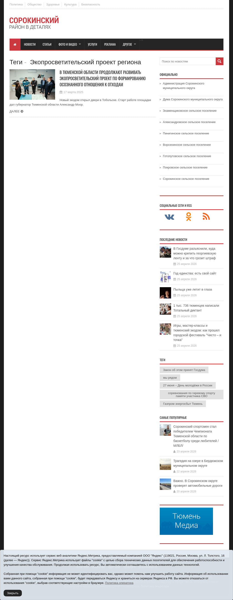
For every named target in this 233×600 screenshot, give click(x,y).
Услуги (92, 44)
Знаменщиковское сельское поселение (190, 110)
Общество (35, 4)
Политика (16, 4)
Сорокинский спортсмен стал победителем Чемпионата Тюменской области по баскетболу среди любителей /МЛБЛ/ (196, 436)
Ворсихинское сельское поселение (187, 144)
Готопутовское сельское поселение (187, 156)
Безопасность (90, 4)
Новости (30, 44)
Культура (70, 4)
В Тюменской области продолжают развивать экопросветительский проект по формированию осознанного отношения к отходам (103, 78)
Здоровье (52, 4)
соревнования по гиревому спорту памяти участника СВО (191, 394)
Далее (15, 111)
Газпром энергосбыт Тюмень (183, 403)
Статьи (47, 44)
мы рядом (170, 377)
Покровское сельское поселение (185, 167)
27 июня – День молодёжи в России (187, 385)
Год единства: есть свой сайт (194, 273)
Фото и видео (67, 44)
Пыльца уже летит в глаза (192, 289)
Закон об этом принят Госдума (184, 370)
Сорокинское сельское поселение (186, 178)
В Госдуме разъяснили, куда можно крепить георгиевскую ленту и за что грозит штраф (194, 253)
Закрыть (12, 593)
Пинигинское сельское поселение (186, 133)
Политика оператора (119, 583)
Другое (127, 44)
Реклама (110, 44)
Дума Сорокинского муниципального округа (193, 99)
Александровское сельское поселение (189, 122)
